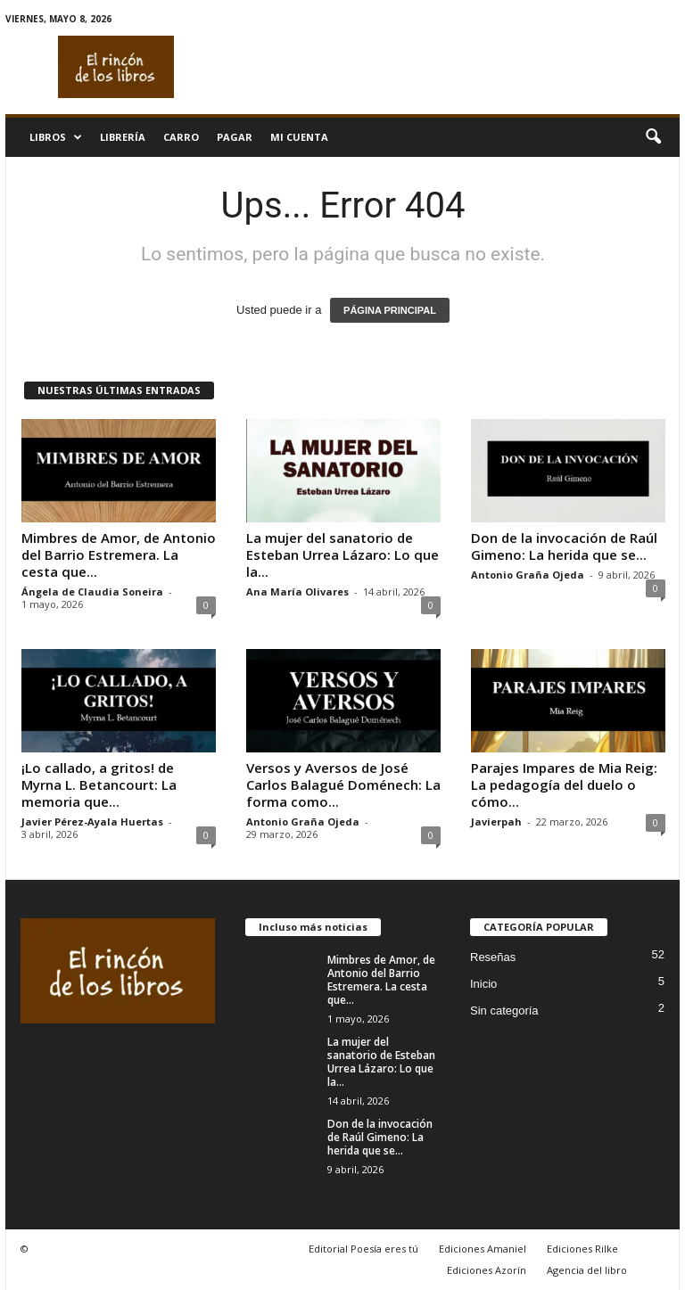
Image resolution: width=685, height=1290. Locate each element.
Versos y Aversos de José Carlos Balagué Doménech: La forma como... (343, 784)
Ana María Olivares (297, 591)
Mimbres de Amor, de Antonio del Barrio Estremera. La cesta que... (118, 554)
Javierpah (496, 821)
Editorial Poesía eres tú (363, 1248)
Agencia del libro (587, 1270)
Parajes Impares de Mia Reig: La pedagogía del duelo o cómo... (564, 784)
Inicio (483, 983)
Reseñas (493, 957)
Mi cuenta (299, 137)
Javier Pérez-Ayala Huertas (92, 821)
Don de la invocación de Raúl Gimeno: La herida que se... (564, 546)
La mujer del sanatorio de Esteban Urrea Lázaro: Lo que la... (342, 554)
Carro (181, 137)
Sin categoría (504, 1010)
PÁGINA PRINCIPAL (389, 310)
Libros (55, 137)
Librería (122, 137)
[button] (653, 137)
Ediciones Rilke (582, 1248)
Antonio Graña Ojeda (527, 574)
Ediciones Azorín (486, 1270)
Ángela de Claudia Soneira (92, 591)
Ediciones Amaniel (482, 1248)
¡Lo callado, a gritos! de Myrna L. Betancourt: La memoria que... (99, 784)
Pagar (234, 137)
